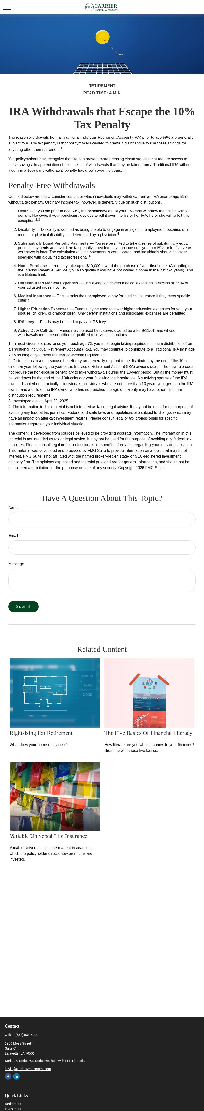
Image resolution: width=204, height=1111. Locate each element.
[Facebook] (8, 1076)
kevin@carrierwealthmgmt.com (28, 1069)
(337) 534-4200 (26, 1035)
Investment (13, 1109)
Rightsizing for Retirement (41, 733)
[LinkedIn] (16, 1076)
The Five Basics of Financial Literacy (148, 733)
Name (13, 507)
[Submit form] (23, 606)
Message (16, 564)
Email (13, 536)
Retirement (13, 1104)
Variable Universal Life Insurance (48, 836)
